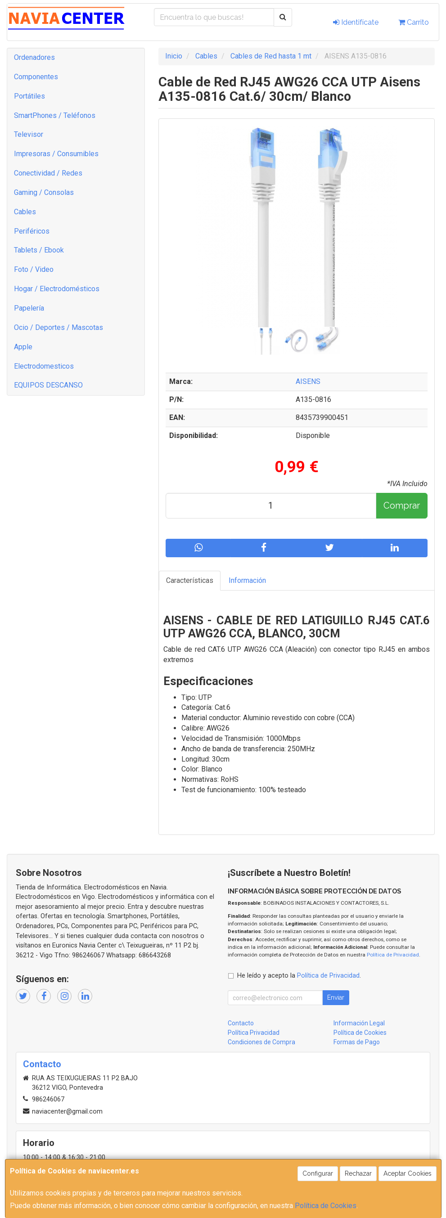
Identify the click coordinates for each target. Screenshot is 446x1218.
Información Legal (359, 1023)
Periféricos (32, 231)
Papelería (29, 308)
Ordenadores (34, 57)
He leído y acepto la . (299, 975)
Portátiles (29, 96)
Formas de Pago (356, 1042)
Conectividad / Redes (48, 173)
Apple (23, 347)
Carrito (413, 22)
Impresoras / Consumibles (56, 153)
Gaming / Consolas (44, 192)
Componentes (36, 76)
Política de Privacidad (393, 955)
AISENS (308, 381)
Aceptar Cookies (407, 1173)
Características (189, 580)
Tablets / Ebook (39, 250)
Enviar (335, 997)
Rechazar (358, 1173)
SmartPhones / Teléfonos (54, 115)
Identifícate (355, 22)
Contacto (241, 1023)
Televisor (28, 134)
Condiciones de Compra (261, 1042)
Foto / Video (34, 269)
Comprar (401, 505)
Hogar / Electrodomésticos (56, 288)
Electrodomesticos (44, 366)
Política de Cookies (325, 1205)
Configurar (317, 1173)
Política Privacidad (253, 1032)
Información (247, 580)
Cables (25, 212)
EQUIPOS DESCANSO (48, 385)
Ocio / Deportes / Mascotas (58, 327)
